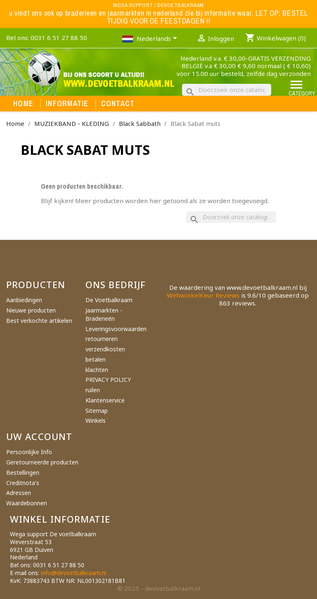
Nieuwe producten (31, 310)
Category (302, 87)
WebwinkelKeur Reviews (203, 295)
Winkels (95, 420)
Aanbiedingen (24, 300)
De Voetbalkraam (108, 300)
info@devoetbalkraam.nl (73, 573)
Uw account (39, 436)
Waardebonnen (26, 503)
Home (23, 104)
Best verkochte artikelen (39, 320)
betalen (95, 359)
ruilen (92, 390)
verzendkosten (105, 349)
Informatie (67, 104)
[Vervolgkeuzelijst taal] (158, 39)
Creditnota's (22, 483)
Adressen (18, 493)
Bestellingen (22, 472)
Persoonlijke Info (29, 452)
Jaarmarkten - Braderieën (103, 314)
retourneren (101, 339)
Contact (118, 104)
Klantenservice (105, 400)
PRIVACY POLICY (108, 380)
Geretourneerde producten (42, 462)
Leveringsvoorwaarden (116, 329)
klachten (96, 370)
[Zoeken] (226, 90)
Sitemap (96, 410)
